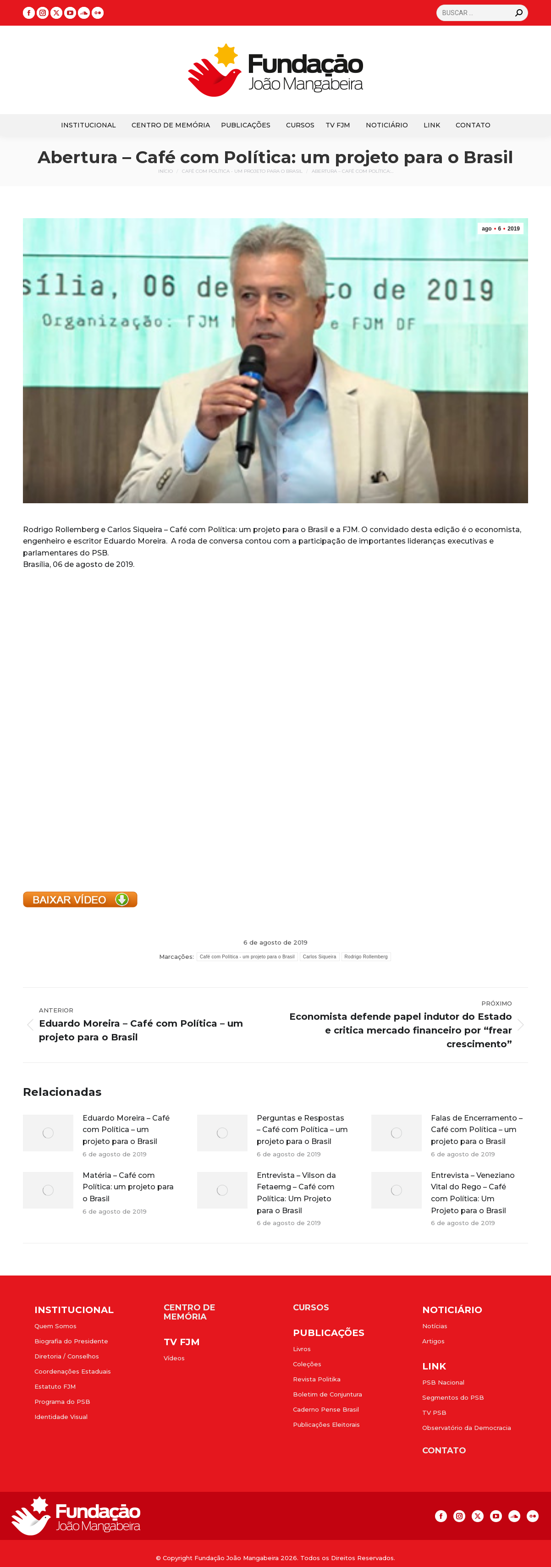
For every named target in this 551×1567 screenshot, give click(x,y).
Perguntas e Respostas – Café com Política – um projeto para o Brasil (302, 1130)
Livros (302, 1349)
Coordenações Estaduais (72, 1371)
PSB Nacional (443, 1382)
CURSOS (311, 1307)
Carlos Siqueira (319, 956)
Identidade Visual (61, 1416)
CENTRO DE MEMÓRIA (189, 1312)
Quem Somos (55, 1326)
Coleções (307, 1364)
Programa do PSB (62, 1401)
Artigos (433, 1341)
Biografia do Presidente (71, 1341)
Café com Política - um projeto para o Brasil (247, 956)
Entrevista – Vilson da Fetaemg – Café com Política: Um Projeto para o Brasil (296, 1193)
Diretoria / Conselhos (66, 1356)
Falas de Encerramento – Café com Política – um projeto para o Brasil (477, 1130)
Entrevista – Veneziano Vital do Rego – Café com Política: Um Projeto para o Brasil (473, 1193)
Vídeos (174, 1358)
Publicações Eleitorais (326, 1424)
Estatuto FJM (55, 1386)
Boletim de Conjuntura (327, 1394)
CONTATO (444, 1450)
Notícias (434, 1326)
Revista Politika (317, 1379)
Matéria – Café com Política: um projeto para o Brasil (128, 1187)
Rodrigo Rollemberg (366, 956)
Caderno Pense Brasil (326, 1409)
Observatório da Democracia (466, 1427)
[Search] (482, 13)
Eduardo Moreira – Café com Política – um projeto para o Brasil (126, 1130)
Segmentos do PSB (453, 1397)
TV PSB (434, 1412)
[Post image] (48, 1133)
